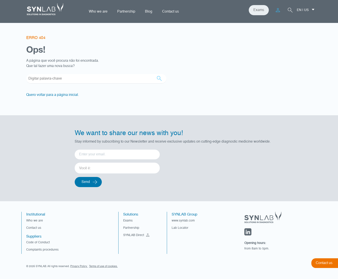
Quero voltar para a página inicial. (52, 95)
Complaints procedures (42, 249)
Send (86, 182)
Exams (258, 10)
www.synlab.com (183, 220)
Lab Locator (180, 227)
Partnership (126, 11)
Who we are (98, 11)
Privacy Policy (79, 266)
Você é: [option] (85, 168)
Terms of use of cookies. (103, 266)
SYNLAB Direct (136, 235)
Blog (148, 11)
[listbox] (117, 166)
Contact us (170, 11)
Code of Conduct (38, 242)
